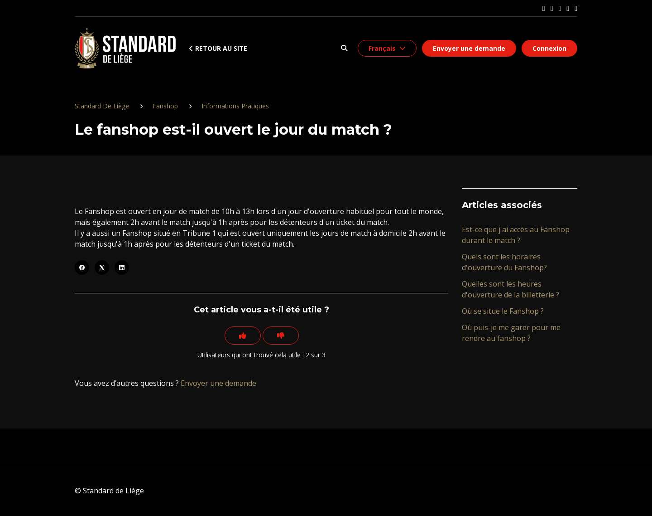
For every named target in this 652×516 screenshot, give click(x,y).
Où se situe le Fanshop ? (503, 311)
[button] (344, 48)
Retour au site (218, 48)
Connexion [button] (549, 48)
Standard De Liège (102, 106)
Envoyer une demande (469, 48)
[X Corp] (102, 267)
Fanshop (165, 106)
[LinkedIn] (122, 267)
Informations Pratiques (235, 106)
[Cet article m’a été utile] (243, 335)
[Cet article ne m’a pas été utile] (281, 335)
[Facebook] (82, 267)
